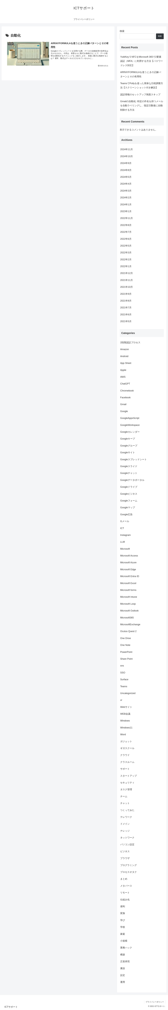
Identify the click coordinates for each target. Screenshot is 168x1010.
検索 (122, 31)
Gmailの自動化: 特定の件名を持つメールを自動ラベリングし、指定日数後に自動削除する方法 (141, 105)
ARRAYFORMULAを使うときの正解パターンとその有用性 (140, 74)
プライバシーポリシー (155, 1002)
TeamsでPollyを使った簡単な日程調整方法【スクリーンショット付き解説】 (141, 85)
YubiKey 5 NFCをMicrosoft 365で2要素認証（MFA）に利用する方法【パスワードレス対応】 (141, 61)
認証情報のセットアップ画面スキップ (140, 94)
